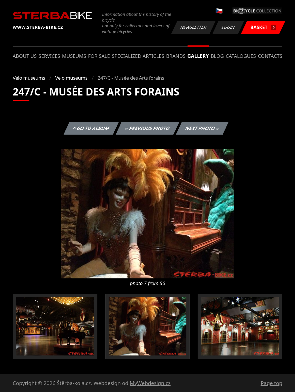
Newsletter (193, 27)
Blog (217, 56)
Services (49, 56)
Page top (271, 383)
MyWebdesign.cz (150, 383)
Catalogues (241, 56)
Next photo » (202, 128)
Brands (176, 56)
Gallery (198, 56)
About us (25, 56)
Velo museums (29, 77)
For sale (99, 56)
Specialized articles (138, 56)
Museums (74, 56)
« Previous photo (147, 128)
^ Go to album (91, 128)
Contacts (270, 56)
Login (228, 27)
